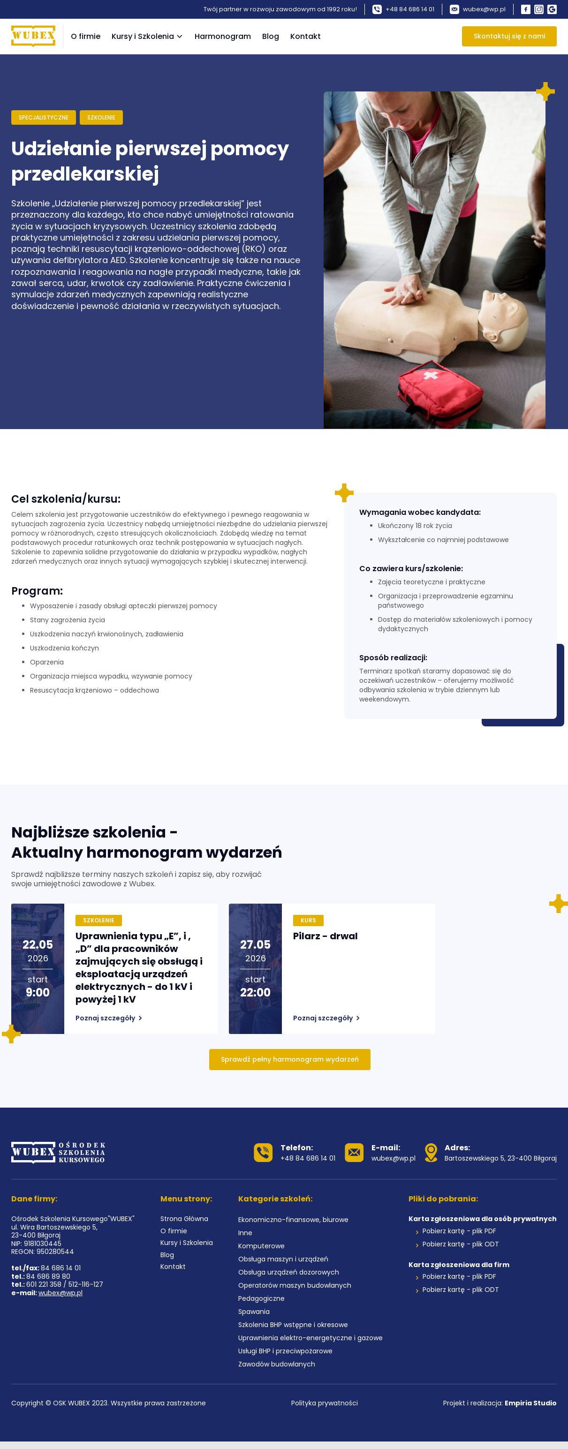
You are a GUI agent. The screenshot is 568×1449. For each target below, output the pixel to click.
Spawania (254, 1312)
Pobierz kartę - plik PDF (459, 1231)
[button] (147, 36)
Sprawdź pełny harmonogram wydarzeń (290, 1059)
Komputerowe (261, 1246)
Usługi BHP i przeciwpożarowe (285, 1351)
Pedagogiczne (261, 1299)
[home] (33, 36)
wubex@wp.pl (60, 1293)
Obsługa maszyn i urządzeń (283, 1259)
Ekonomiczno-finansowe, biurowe (293, 1220)
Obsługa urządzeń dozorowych (288, 1272)
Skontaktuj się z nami (509, 36)
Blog (270, 36)
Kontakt (305, 36)
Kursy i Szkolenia (186, 1243)
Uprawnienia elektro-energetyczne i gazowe (310, 1338)
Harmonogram (223, 36)
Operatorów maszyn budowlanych (294, 1286)
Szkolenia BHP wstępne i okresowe (293, 1325)
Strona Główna (184, 1219)
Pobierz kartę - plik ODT (461, 1244)
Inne (245, 1233)
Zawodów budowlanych (276, 1364)
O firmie (85, 36)
